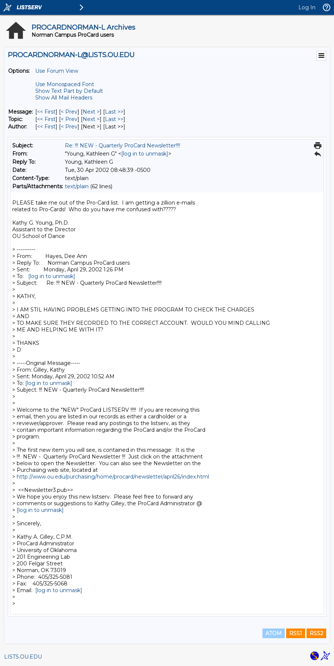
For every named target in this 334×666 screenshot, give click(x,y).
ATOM (273, 633)
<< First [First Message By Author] (46, 126)
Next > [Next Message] (91, 111)
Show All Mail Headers (63, 97)
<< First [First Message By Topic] (46, 119)
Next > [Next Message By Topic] (91, 119)
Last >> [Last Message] (114, 111)
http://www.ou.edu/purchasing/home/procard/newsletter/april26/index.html (113, 476)
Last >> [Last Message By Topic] (114, 119)
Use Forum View (56, 71)
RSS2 (316, 633)
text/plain (77, 186)
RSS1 (295, 633)
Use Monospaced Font (64, 84)
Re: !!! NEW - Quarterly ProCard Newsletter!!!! (122, 145)
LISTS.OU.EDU (23, 656)
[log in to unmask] (144, 153)
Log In (306, 7)
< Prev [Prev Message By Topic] (69, 119)
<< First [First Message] (46, 111)
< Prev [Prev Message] (69, 111)
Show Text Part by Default (69, 91)
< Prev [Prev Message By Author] (69, 126)
